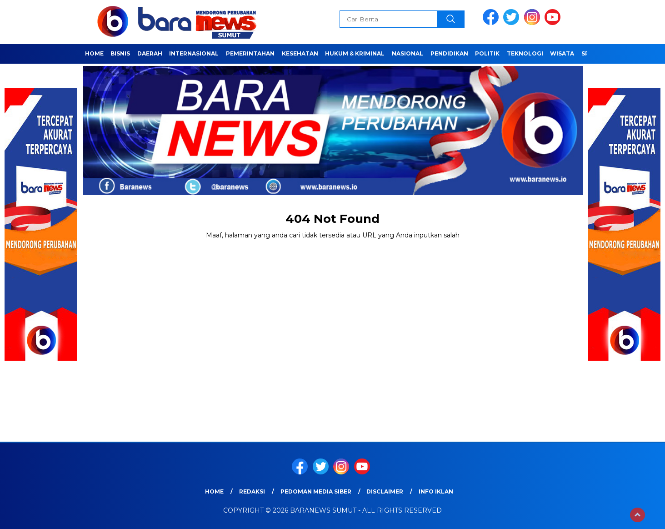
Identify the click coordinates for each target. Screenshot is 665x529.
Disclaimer (384, 491)
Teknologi (525, 53)
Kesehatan (300, 53)
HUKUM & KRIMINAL (355, 53)
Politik (487, 53)
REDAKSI (252, 491)
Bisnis (120, 53)
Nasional (407, 53)
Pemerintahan (250, 53)
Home (94, 53)
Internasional (194, 53)
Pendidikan (449, 53)
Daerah (149, 53)
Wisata (562, 53)
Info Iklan (436, 491)
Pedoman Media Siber (315, 491)
